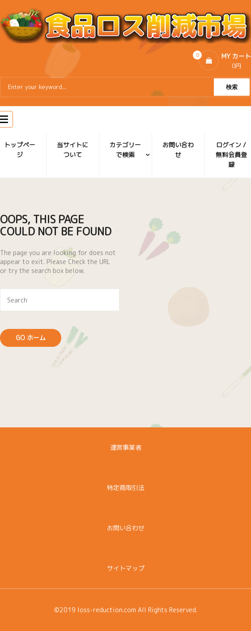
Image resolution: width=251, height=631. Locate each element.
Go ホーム (31, 337)
